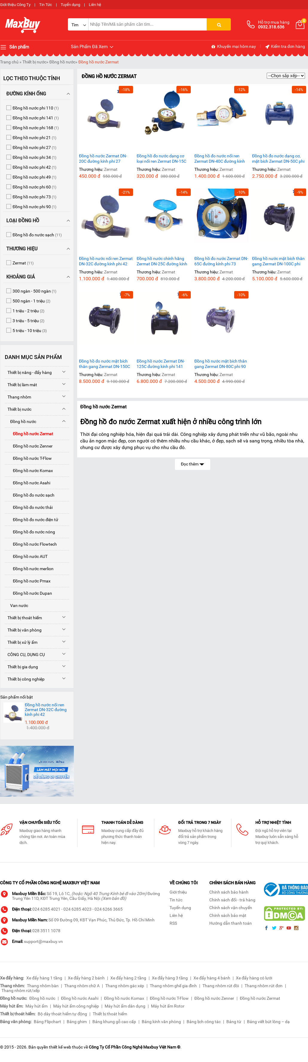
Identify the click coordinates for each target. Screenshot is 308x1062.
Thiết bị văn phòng (23, 630)
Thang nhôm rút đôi (220, 985)
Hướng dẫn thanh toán (230, 923)
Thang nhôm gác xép (124, 985)
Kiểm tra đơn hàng (285, 46)
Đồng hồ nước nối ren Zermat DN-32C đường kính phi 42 (106, 261)
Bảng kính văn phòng (161, 1021)
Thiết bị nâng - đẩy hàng (28, 372)
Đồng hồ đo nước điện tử (31, 519)
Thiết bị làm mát (21, 384)
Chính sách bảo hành (228, 892)
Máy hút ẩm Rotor (168, 1006)
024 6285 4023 (77, 909)
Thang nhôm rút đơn (264, 985)
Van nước (16, 605)
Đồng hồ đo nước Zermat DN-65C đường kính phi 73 (221, 261)
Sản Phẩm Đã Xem (92, 47)
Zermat (111, 169)
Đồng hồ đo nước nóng (30, 532)
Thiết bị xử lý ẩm (21, 642)
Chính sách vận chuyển (230, 907)
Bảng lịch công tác (204, 1021)
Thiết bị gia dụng (21, 666)
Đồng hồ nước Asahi (27, 482)
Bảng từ (233, 1021)
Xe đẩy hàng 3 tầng (170, 978)
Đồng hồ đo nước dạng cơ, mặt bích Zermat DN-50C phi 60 (278, 158)
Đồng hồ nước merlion (29, 568)
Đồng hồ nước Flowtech (31, 544)
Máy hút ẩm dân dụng (125, 1006)
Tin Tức (45, 4)
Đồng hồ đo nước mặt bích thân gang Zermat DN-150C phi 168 (104, 364)
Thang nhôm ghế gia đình (173, 985)
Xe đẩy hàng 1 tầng (44, 978)
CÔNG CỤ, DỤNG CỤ (25, 654)
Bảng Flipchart (47, 1021)
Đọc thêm (192, 463)
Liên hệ (95, 4)
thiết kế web (60, 1047)
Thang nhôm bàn (43, 985)
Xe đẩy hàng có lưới (254, 978)
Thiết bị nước (34, 62)
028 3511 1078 (46, 930)
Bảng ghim (77, 1021)
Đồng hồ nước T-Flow (28, 458)
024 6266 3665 (108, 909)
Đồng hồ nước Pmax (28, 581)
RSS (173, 923)
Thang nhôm (18, 397)
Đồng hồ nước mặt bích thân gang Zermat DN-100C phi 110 (278, 261)
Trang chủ (9, 62)
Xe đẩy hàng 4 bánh (211, 978)
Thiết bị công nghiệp (25, 679)
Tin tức (176, 899)
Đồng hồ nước (62, 62)
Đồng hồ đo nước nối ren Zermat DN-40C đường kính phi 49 (219, 158)
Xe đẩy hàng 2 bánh (86, 978)
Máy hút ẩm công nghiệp (76, 1006)
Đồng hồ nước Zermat (98, 62)
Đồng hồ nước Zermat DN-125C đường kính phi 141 (161, 364)
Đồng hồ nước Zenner (29, 446)
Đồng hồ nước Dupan (28, 593)
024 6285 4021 (46, 909)
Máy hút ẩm (36, 1006)
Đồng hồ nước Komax (29, 470)
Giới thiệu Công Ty (15, 4)
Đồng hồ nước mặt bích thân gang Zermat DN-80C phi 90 (220, 364)
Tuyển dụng (70, 4)
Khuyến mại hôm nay (233, 46)
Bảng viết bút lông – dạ (268, 1021)
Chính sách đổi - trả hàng (232, 899)
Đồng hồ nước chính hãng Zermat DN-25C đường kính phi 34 (162, 261)
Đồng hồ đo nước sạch (29, 495)
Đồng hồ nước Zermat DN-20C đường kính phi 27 (103, 158)
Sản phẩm (14, 47)
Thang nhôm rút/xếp (20, 990)
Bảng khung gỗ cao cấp (114, 1021)
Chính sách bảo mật (227, 915)
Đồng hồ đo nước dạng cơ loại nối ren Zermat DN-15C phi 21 (161, 158)
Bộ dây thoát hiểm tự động (62, 1013)
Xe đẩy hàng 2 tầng (128, 978)
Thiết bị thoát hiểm (23, 617)
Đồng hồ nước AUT (26, 556)
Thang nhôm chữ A (82, 985)
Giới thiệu (178, 892)
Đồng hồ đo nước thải (29, 507)
